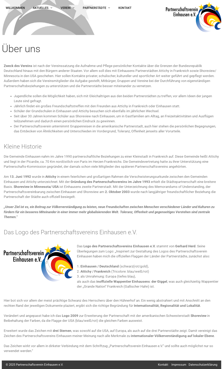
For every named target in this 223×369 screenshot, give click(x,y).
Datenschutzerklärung (203, 364)
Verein (70, 8)
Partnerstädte (98, 8)
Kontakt (124, 8)
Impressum (178, 364)
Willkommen (15, 8)
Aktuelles (45, 8)
